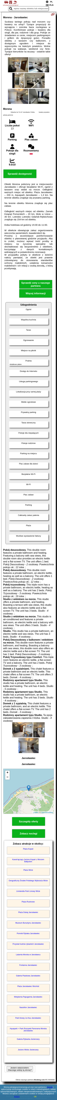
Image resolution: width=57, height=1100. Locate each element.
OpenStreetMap (47, 812)
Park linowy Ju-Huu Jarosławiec (28, 1018)
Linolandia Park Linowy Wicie (28, 891)
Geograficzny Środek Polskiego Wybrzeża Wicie (28, 881)
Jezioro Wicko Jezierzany (28, 1050)
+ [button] (7, 773)
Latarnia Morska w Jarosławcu (28, 955)
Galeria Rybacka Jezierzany (28, 1039)
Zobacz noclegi (28, 833)
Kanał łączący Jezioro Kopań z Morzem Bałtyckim (28, 860)
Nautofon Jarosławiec (28, 1007)
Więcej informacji (36, 293)
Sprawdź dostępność (20, 174)
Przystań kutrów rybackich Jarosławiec (28, 944)
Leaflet (35, 812)
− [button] (7, 777)
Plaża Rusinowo (28, 902)
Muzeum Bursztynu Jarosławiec (28, 923)
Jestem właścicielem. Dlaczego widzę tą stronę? (20, 1069)
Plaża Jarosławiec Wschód (28, 986)
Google (50, 1087)
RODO (17, 1097)
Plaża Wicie (28, 870)
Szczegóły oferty (28, 821)
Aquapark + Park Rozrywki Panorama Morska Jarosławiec (28, 1030)
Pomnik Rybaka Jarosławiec (28, 933)
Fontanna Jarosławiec (28, 965)
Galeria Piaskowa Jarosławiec (28, 976)
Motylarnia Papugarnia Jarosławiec (28, 997)
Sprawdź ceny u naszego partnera (35, 284)
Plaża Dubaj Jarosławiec (28, 912)
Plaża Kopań (28, 849)
